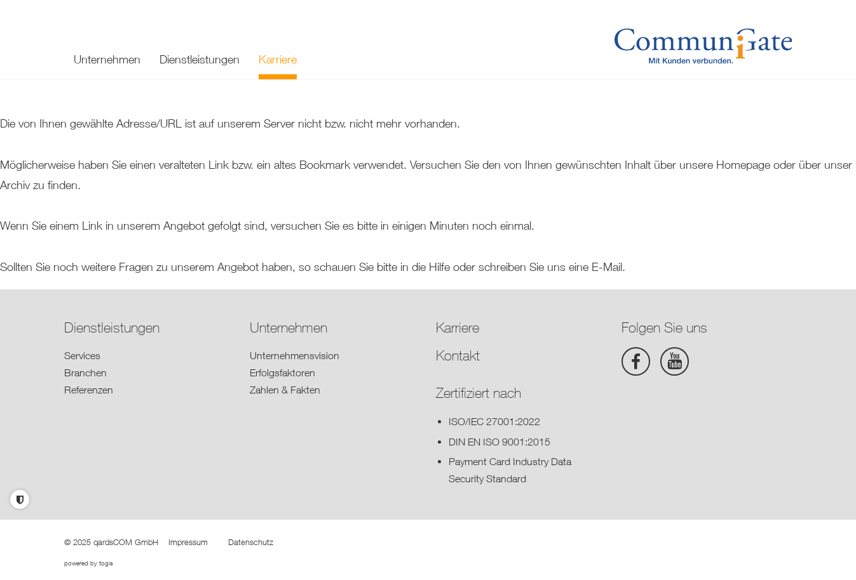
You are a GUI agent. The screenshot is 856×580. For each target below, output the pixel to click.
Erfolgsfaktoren (282, 372)
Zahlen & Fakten (285, 389)
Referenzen (88, 389)
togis (106, 563)
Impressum (188, 542)
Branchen (85, 372)
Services (82, 355)
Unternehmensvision (294, 355)
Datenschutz (250, 542)
